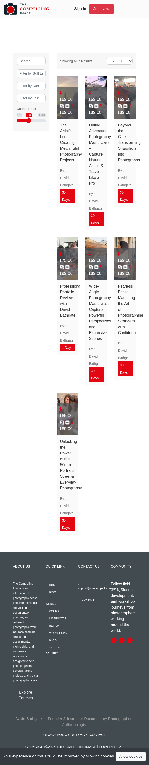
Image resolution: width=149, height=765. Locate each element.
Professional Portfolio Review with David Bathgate (67, 300)
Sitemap (79, 735)
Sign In (80, 9)
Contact (88, 599)
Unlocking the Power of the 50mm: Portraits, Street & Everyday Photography (67, 464)
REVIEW (54, 625)
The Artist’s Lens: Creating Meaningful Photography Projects (67, 142)
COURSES (55, 611)
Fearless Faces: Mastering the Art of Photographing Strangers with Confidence (125, 309)
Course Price (26, 109)
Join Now (101, 9)
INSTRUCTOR (58, 618)
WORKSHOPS (58, 633)
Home (53, 585)
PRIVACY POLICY (55, 735)
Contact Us (89, 566)
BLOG (53, 640)
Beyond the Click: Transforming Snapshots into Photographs (125, 142)
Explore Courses (25, 695)
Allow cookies (130, 756)
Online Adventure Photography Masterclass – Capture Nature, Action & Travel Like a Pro (96, 154)
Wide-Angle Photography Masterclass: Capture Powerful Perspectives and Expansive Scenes (96, 312)
